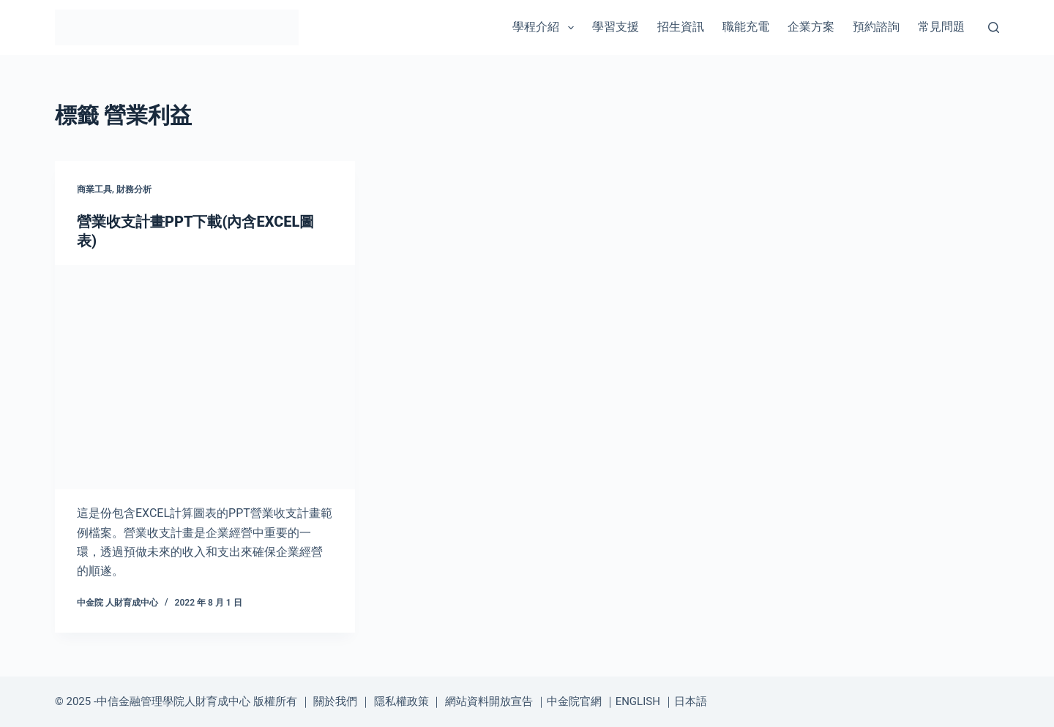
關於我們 (335, 701)
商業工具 (94, 189)
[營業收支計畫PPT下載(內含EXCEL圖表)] (205, 377)
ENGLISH (638, 701)
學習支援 (615, 27)
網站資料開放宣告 (489, 701)
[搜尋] (993, 27)
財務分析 (134, 189)
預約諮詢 (876, 27)
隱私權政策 (401, 701)
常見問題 (941, 27)
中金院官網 (574, 701)
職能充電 (745, 27)
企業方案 (811, 27)
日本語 (690, 701)
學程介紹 (545, 28)
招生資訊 (680, 27)
